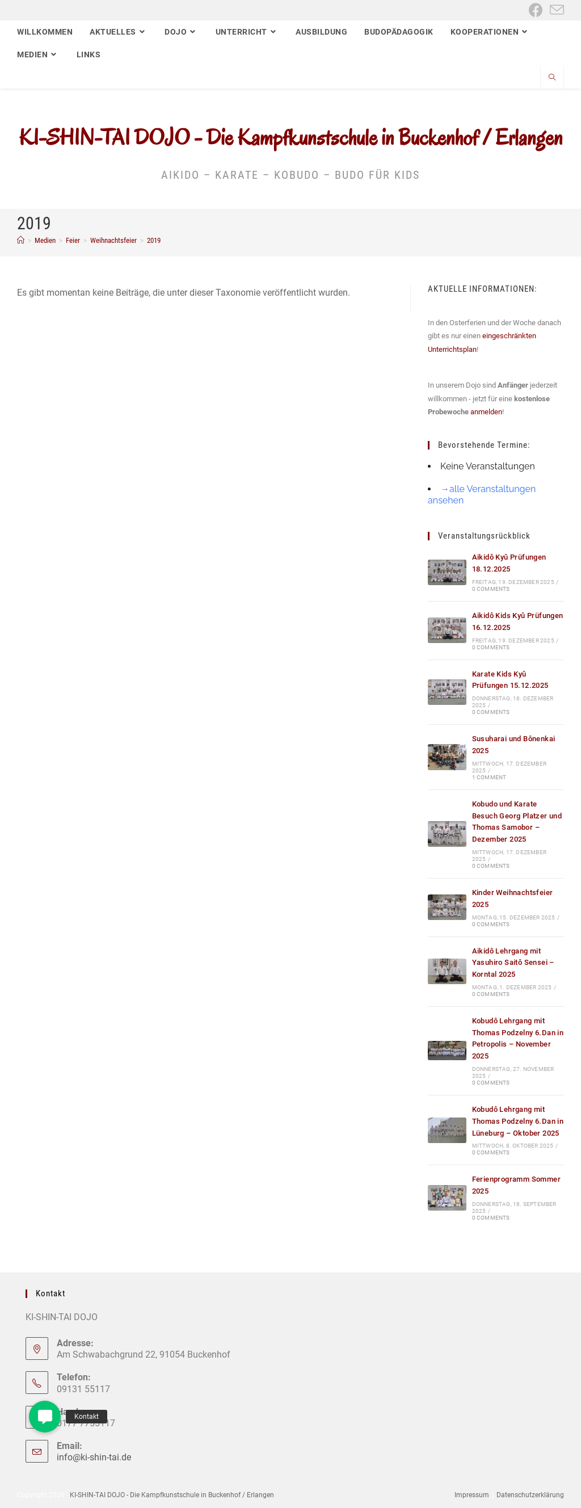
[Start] (20, 240)
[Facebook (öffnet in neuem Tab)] (535, 10)
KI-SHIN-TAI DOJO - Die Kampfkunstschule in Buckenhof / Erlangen (291, 137)
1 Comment (489, 777)
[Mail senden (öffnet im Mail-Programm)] (555, 10)
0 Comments (491, 589)
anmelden (486, 412)
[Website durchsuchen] (552, 78)
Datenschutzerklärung (530, 1495)
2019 (154, 240)
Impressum (471, 1495)
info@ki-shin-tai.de (94, 1457)
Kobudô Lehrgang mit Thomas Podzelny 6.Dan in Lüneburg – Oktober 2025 (518, 1121)
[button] (45, 1417)
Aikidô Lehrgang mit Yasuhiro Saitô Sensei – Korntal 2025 (513, 963)
